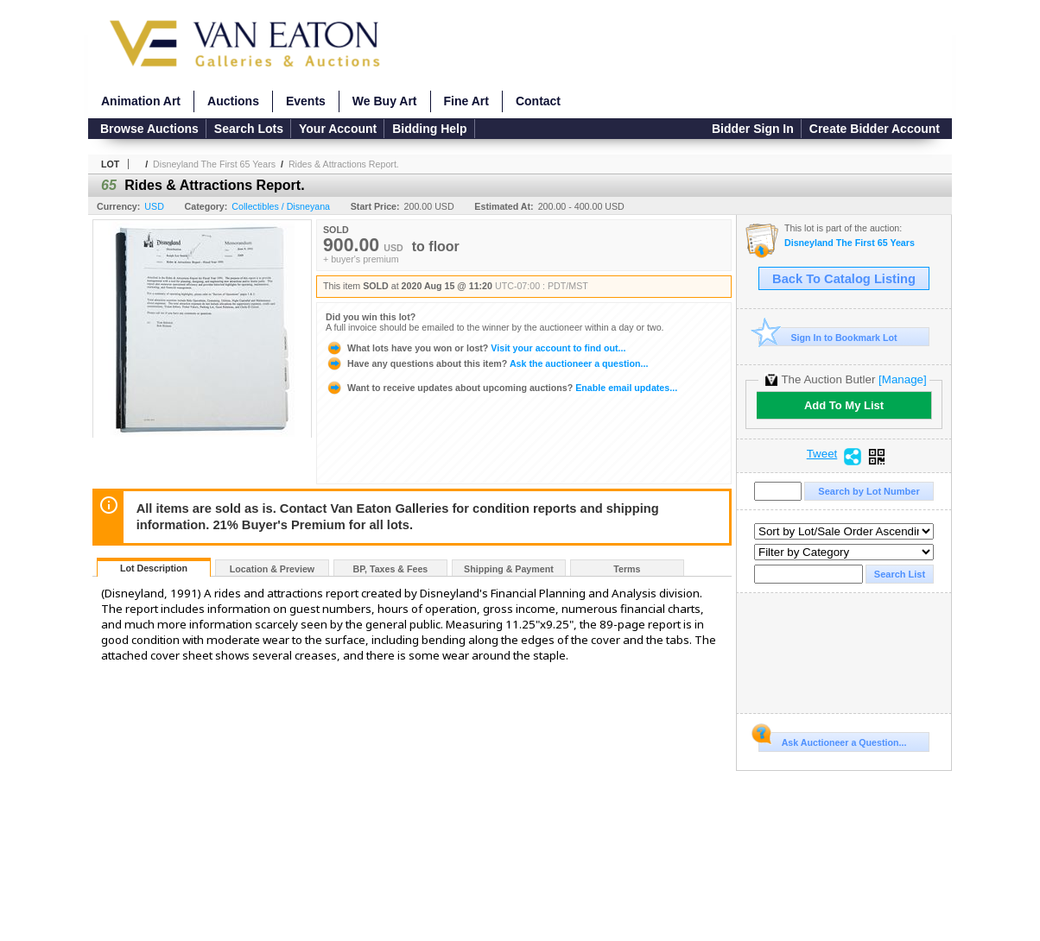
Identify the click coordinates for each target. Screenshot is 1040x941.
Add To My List (844, 405)
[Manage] (902, 379)
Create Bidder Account (874, 129)
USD (154, 206)
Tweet (822, 454)
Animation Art (141, 101)
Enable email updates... (501, 387)
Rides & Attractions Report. (344, 164)
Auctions (233, 101)
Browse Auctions (149, 129)
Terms (626, 569)
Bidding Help (429, 129)
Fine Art (466, 101)
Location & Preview (272, 569)
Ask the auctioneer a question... (487, 363)
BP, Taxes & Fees (390, 569)
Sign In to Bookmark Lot (827, 337)
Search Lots (248, 129)
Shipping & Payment (509, 569)
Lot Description (153, 568)
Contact (538, 101)
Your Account (338, 129)
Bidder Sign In (753, 129)
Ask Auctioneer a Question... (832, 740)
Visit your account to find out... (475, 348)
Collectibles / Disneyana (280, 206)
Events (306, 101)
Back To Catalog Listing (844, 279)
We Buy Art (384, 101)
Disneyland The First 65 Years (214, 164)
